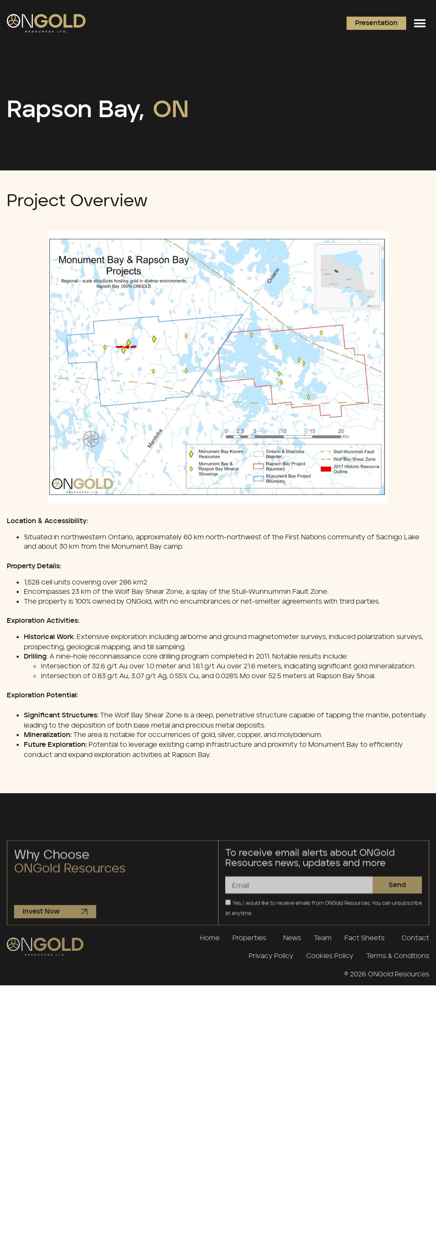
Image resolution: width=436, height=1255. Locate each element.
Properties (251, 937)
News (292, 937)
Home (210, 937)
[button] (419, 23)
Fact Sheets (366, 937)
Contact (415, 937)
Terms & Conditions (397, 955)
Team (323, 937)
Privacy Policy (271, 955)
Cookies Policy (329, 955)
